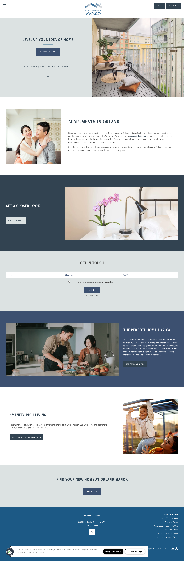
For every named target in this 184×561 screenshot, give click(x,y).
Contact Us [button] (92, 491)
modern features (131, 351)
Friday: (160, 533)
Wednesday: (158, 526)
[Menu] (4, 6)
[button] (173, 6)
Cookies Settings (135, 551)
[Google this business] (47, 77)
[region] (79, 551)
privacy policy (107, 282)
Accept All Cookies (113, 551)
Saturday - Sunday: (164, 537)
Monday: (159, 518)
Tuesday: (168, 522)
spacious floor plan (137, 135)
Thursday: (168, 529)
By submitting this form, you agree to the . (92, 282)
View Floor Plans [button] (48, 51)
